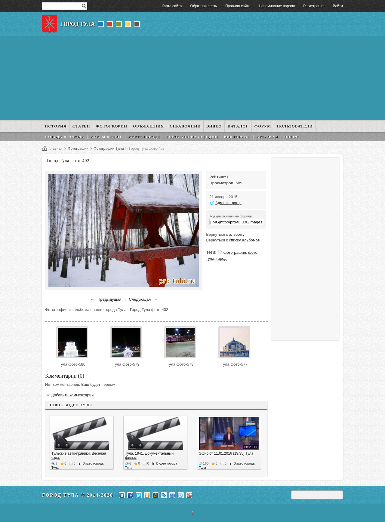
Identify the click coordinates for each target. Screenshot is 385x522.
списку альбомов (244, 240)
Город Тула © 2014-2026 (77, 495)
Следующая (140, 299)
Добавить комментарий (72, 395)
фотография (234, 252)
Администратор (228, 203)
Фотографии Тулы (109, 148)
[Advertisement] (192, 78)
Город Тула (77, 24)
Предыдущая (109, 299)
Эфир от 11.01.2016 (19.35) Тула (226, 453)
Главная (56, 148)
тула (210, 258)
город (221, 258)
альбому (237, 234)
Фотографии (78, 148)
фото (252, 252)
